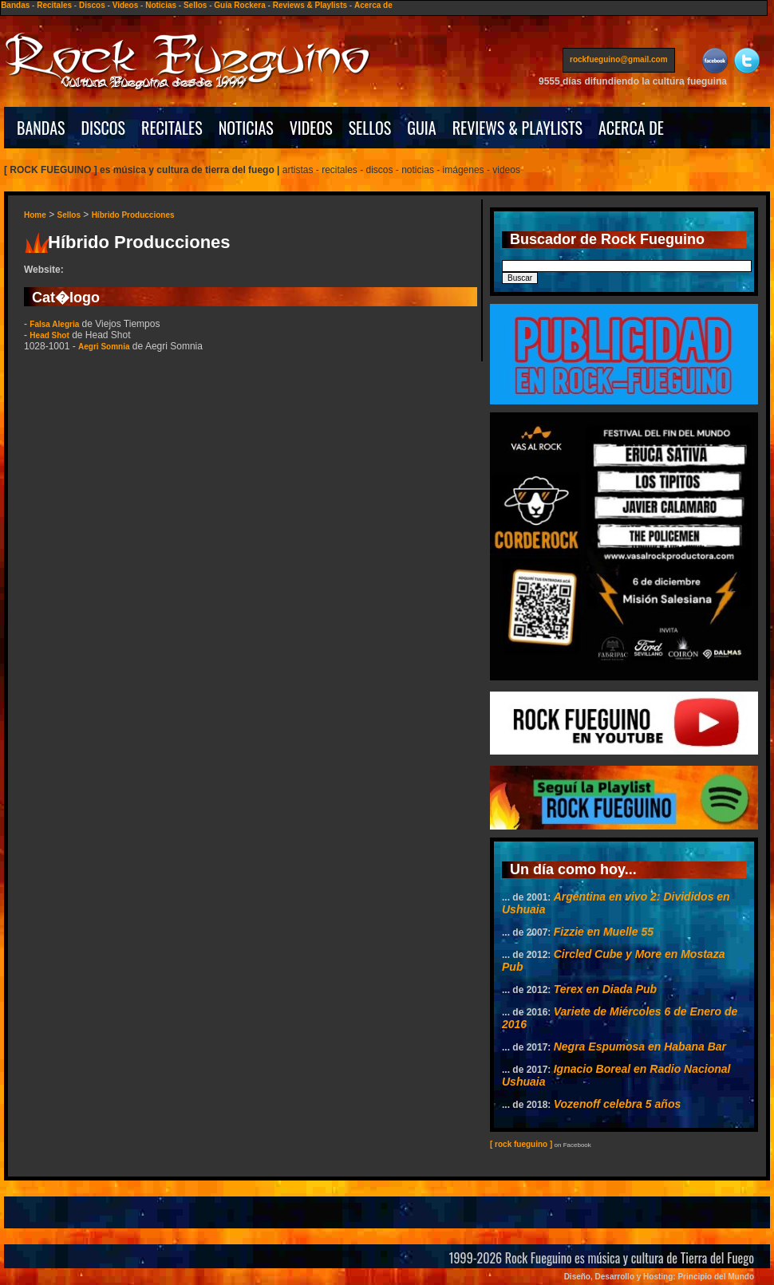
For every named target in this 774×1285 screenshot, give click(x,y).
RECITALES (172, 128)
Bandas (15, 5)
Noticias (160, 5)
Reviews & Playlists (310, 5)
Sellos (195, 5)
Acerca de (373, 5)
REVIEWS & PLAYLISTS (517, 128)
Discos (92, 5)
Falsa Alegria (54, 324)
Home (35, 215)
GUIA (421, 128)
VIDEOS (311, 128)
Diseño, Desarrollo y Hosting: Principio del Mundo (659, 1276)
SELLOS (370, 128)
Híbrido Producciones (133, 215)
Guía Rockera (239, 5)
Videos (126, 5)
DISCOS (103, 128)
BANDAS (41, 128)
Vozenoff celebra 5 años (617, 1104)
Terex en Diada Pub (605, 989)
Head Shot (49, 335)
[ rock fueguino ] (521, 1144)
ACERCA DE (631, 128)
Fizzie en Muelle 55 (604, 931)
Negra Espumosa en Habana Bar (640, 1046)
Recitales (54, 5)
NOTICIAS (246, 128)
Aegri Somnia (103, 346)
